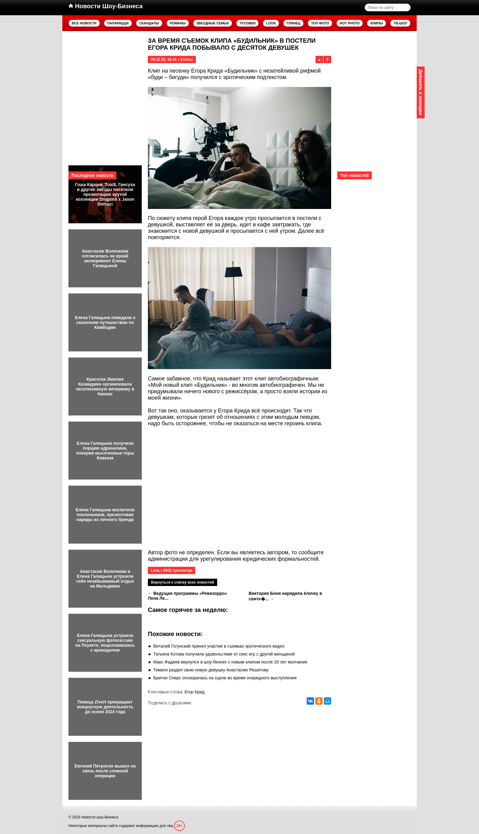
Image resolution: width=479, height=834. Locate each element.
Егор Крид (195, 691)
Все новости (84, 23)
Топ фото (320, 23)
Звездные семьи (212, 23)
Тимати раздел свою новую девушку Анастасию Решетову (211, 669)
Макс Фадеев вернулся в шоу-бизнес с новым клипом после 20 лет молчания (230, 662)
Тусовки (247, 23)
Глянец (293, 23)
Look (271, 23)
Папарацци (118, 23)
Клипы (376, 23)
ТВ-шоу (400, 23)
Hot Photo (350, 23)
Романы (178, 23)
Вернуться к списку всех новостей (182, 582)
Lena (155, 570)
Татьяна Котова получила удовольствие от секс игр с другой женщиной (224, 654)
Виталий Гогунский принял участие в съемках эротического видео (218, 646)
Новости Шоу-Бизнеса (105, 6)
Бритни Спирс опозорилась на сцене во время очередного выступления (225, 677)
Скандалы (149, 23)
